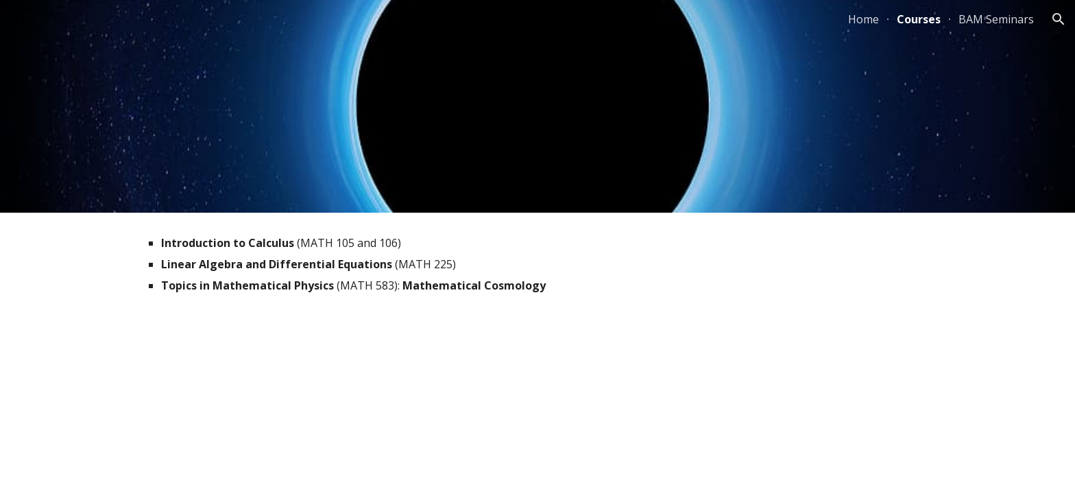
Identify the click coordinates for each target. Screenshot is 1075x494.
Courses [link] (919, 19)
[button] (1058, 19)
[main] (537, 270)
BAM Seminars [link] (996, 19)
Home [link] (863, 19)
